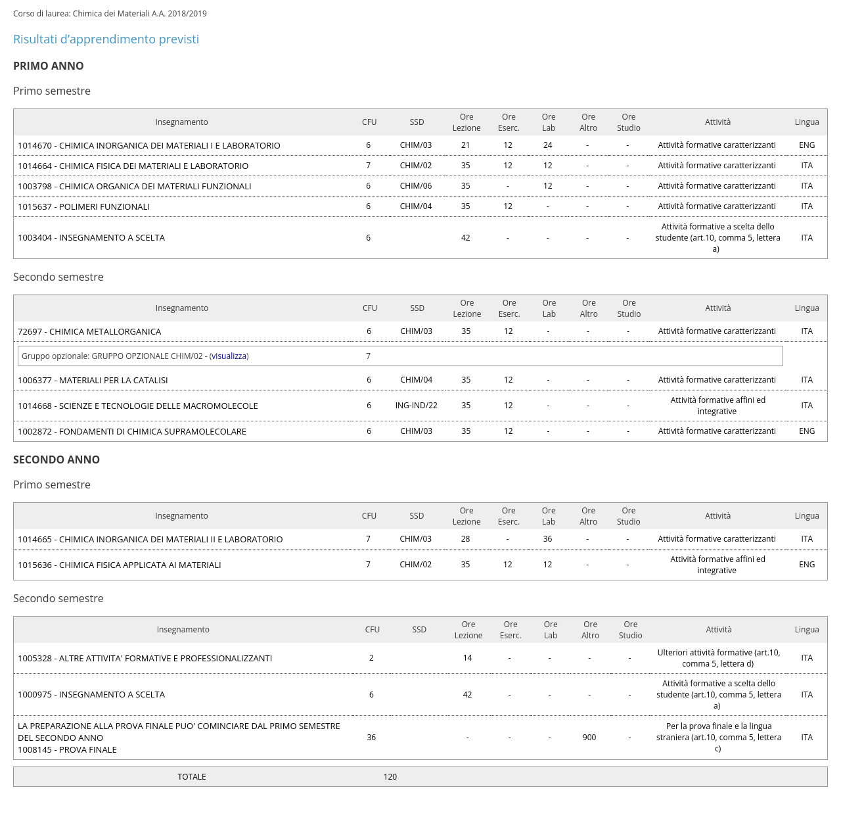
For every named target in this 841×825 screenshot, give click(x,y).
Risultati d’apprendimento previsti (106, 39)
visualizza (229, 356)
